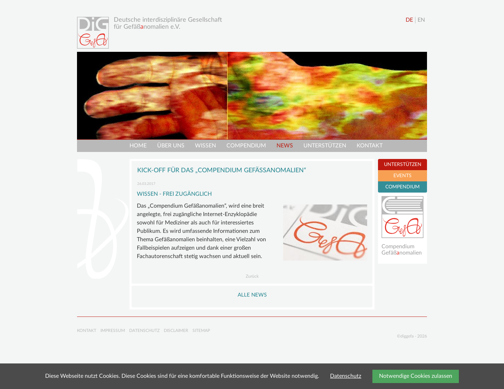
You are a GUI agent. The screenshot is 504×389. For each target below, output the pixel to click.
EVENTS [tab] (402, 175)
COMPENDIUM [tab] (402, 187)
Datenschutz (345, 376)
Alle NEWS (252, 295)
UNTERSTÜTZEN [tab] (402, 164)
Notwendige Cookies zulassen (415, 376)
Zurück (252, 276)
